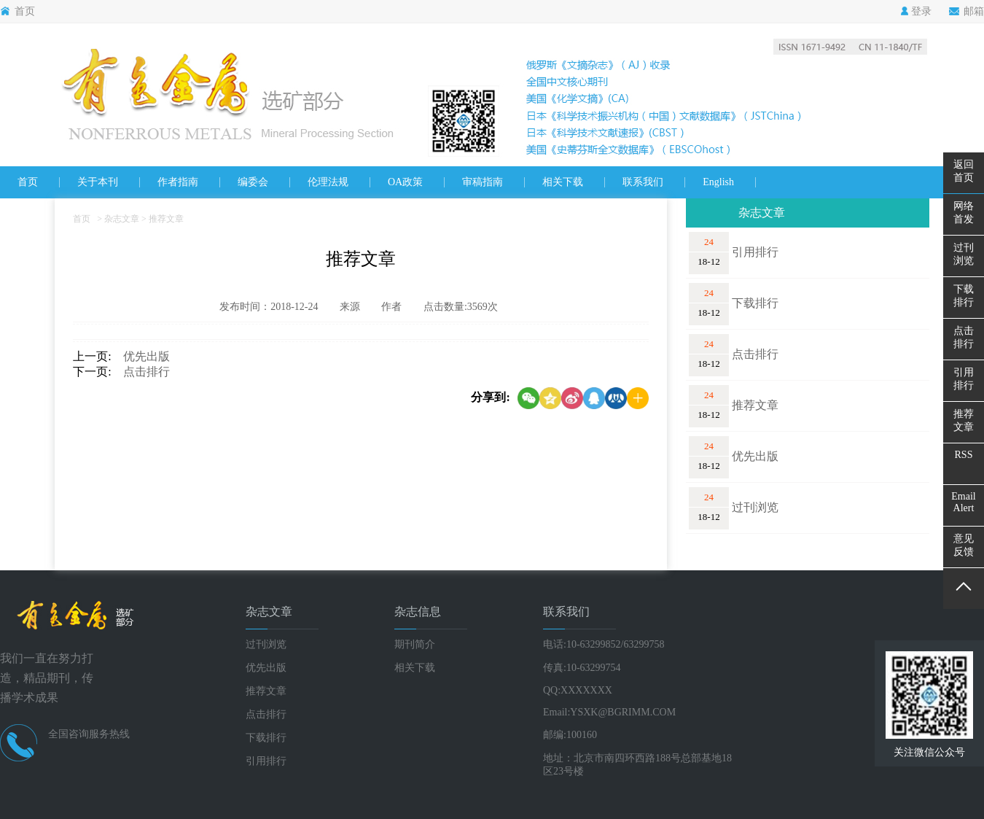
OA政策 (405, 181)
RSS (964, 454)
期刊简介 (414, 644)
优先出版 (141, 356)
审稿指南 (482, 181)
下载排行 (755, 303)
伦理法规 (328, 181)
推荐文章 (755, 405)
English (718, 181)
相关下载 (562, 181)
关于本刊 (97, 181)
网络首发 (963, 213)
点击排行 (141, 371)
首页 (17, 12)
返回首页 (963, 171)
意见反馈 (963, 545)
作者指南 (177, 181)
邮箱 (966, 12)
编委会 (253, 181)
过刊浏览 (755, 507)
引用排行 (755, 252)
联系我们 (642, 181)
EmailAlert (963, 502)
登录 (916, 12)
